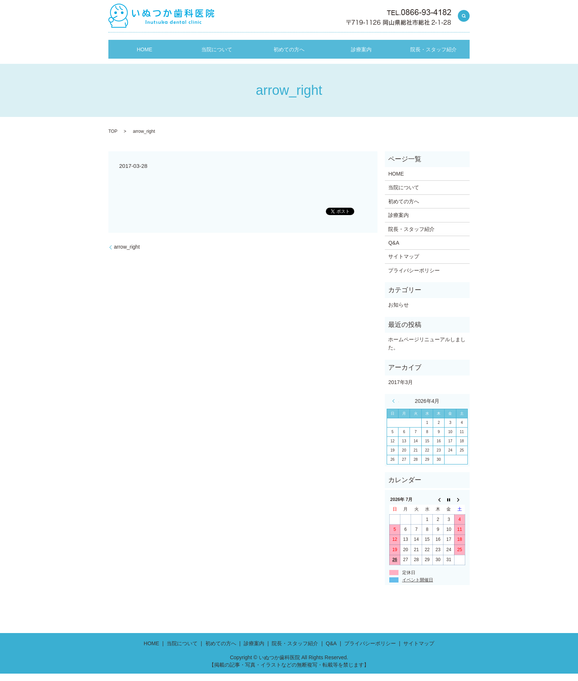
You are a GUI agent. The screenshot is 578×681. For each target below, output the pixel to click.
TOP (112, 138)
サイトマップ (403, 264)
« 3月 (395, 408)
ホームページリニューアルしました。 (427, 351)
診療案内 (361, 59)
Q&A (393, 250)
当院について (216, 59)
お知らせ (398, 312)
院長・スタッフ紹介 (433, 59)
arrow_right (127, 254)
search (464, 16)
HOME (144, 59)
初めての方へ (289, 59)
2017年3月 (400, 390)
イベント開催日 (417, 587)
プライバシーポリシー (414, 277)
